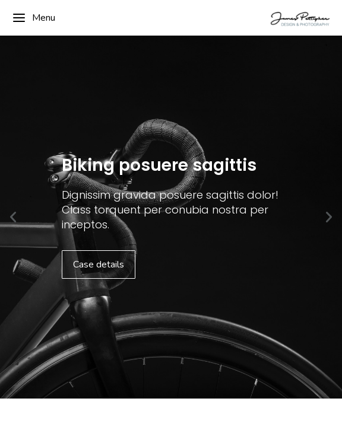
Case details (98, 264)
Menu (33, 18)
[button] (13, 217)
